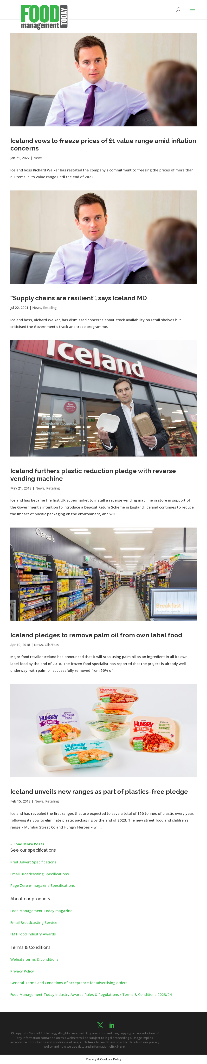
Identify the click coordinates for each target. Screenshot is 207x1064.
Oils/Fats (52, 644)
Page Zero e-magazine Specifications (42, 885)
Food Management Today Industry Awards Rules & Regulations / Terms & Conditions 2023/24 (91, 994)
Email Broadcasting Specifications (39, 873)
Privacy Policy (22, 971)
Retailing (50, 307)
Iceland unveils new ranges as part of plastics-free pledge (99, 791)
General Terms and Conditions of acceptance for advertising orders (69, 982)
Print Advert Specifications (33, 862)
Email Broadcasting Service (33, 922)
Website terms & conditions (34, 959)
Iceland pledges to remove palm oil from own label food (96, 635)
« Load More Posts (27, 844)
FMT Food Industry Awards (33, 934)
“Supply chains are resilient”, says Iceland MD (78, 298)
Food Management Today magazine (41, 910)
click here (87, 1042)
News (37, 158)
